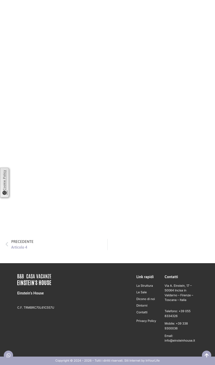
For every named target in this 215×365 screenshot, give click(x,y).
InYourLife (153, 360)
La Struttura (94, 9)
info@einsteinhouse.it (180, 340)
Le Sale (117, 9)
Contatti (185, 9)
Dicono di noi (140, 9)
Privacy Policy (146, 321)
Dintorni (164, 9)
